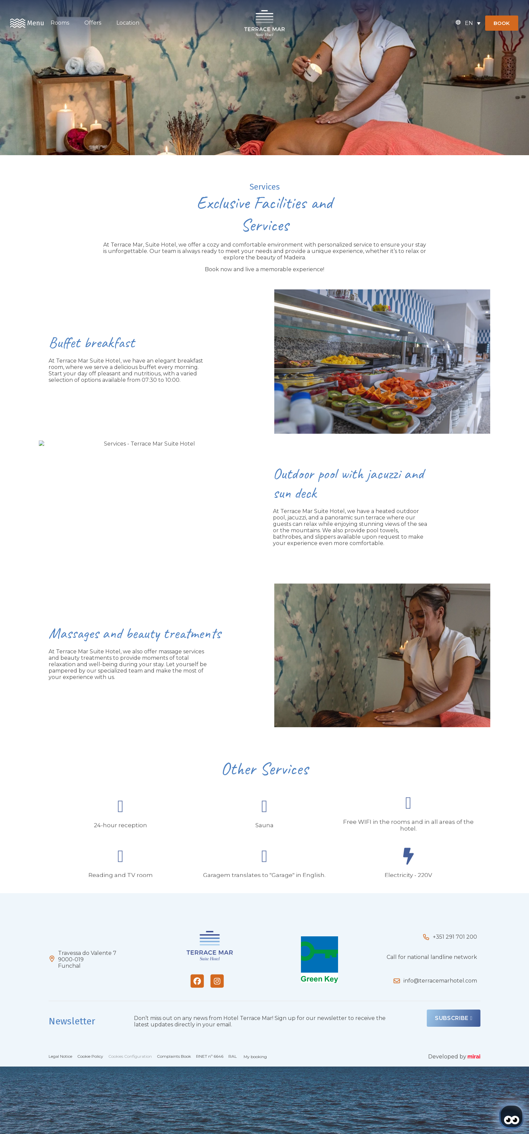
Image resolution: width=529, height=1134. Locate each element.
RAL (232, 1056)
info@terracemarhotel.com (440, 980)
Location (127, 23)
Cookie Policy (90, 1056)
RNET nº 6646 (209, 1056)
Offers (92, 23)
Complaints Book (174, 1056)
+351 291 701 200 (455, 937)
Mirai (474, 1056)
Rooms (60, 23)
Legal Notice (60, 1056)
